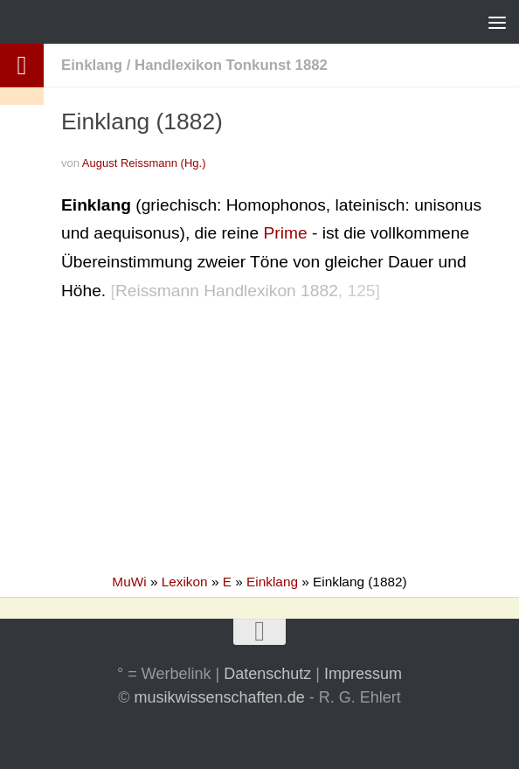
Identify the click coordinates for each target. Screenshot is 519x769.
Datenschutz (267, 673)
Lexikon (185, 581)
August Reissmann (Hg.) (144, 163)
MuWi (129, 581)
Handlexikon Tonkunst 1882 (231, 65)
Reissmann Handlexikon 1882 (226, 290)
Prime (285, 233)
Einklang (91, 65)
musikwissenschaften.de (220, 697)
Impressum (363, 673)
